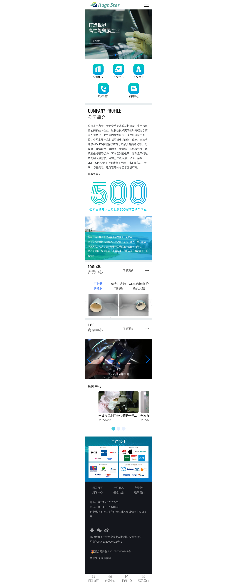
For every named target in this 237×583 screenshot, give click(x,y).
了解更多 (128, 270)
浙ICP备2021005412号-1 (107, 541)
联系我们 (139, 492)
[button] (115, 55)
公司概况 (118, 487)
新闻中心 (97, 492)
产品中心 (139, 487)
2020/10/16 (119, 406)
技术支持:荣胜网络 (100, 558)
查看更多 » (94, 173)
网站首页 (97, 487)
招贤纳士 (118, 492)
